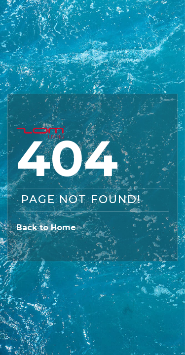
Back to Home (46, 227)
